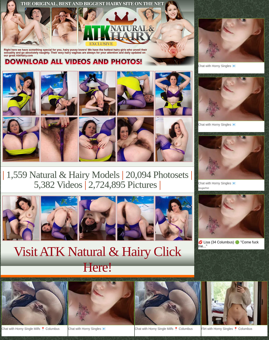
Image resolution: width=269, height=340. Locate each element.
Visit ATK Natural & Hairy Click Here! (97, 259)
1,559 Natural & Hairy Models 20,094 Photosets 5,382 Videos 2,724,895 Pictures (97, 180)
